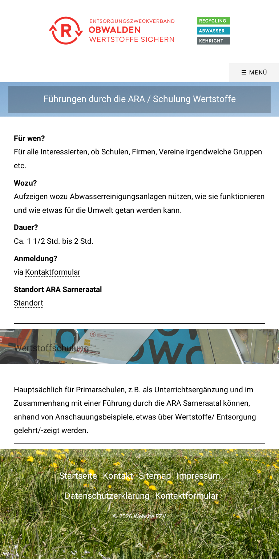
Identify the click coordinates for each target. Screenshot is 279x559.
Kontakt (118, 476)
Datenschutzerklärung (107, 496)
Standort (28, 303)
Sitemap (155, 476)
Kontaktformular (52, 272)
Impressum (198, 476)
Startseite (78, 476)
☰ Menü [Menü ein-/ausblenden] (254, 72)
